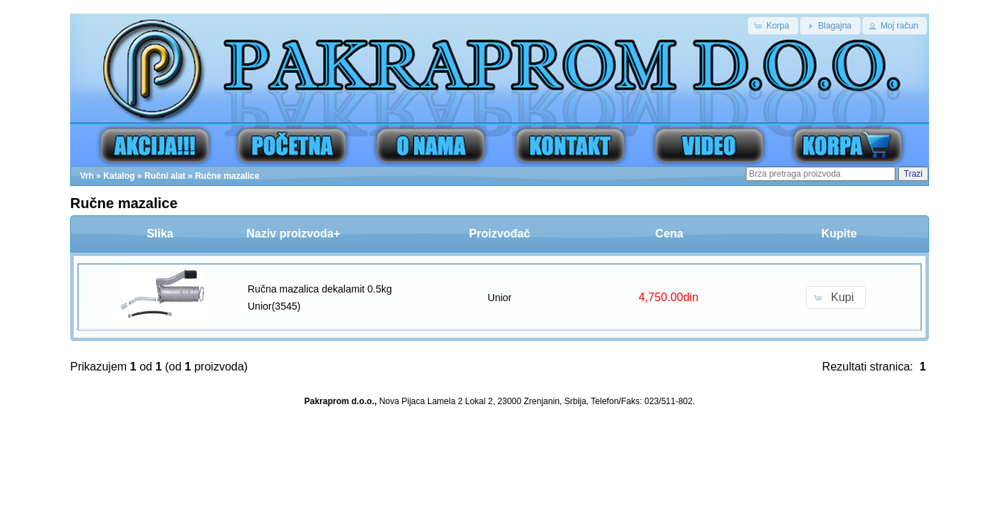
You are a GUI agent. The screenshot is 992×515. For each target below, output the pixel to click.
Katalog (119, 176)
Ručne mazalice (227, 176)
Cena (670, 233)
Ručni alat (165, 176)
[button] (772, 25)
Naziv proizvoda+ (293, 233)
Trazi (913, 174)
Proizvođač (499, 233)
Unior (499, 297)
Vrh (87, 176)
